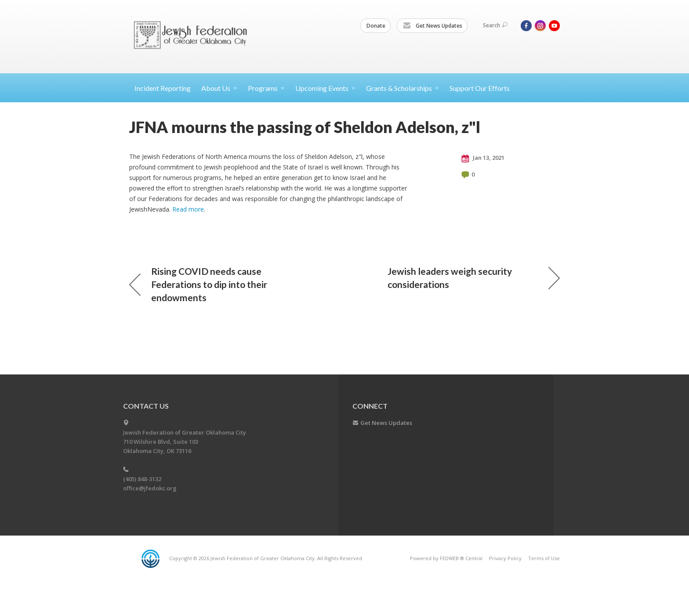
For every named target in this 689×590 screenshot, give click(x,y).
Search (495, 25)
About (219, 88)
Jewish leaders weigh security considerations (474, 278)
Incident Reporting (162, 88)
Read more (188, 209)
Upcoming (325, 88)
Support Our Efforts (480, 88)
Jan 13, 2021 (482, 158)
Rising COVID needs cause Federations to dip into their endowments (198, 284)
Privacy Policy (505, 558)
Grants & (402, 88)
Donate (375, 25)
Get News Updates (432, 26)
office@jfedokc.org (150, 488)
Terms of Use (544, 558)
